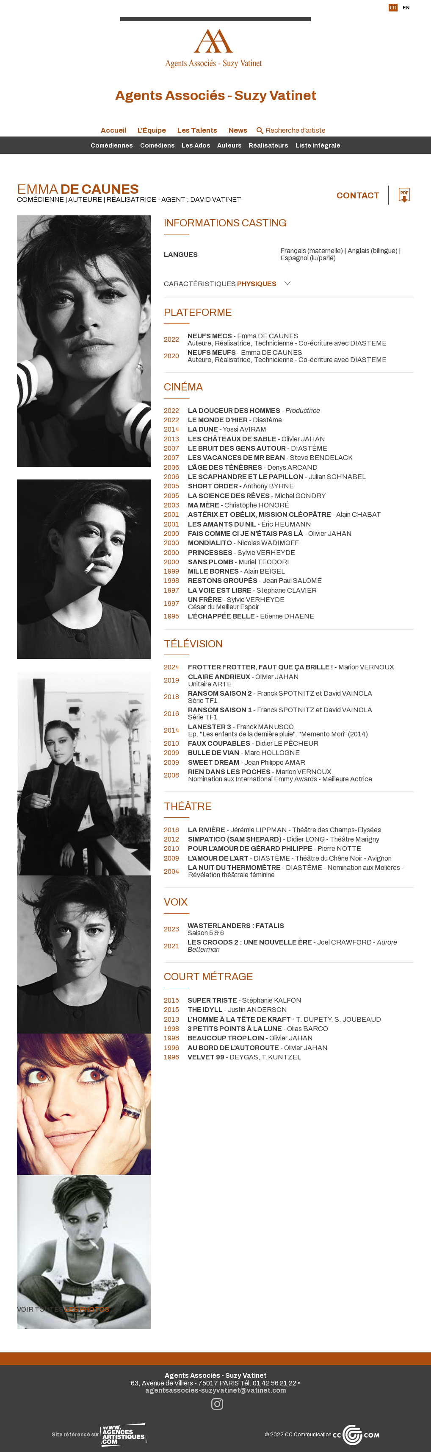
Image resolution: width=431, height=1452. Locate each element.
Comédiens (157, 145)
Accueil (113, 130)
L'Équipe (152, 130)
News (238, 130)
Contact (358, 195)
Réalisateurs (268, 145)
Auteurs (229, 145)
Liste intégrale (318, 145)
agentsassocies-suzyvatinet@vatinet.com (215, 1390)
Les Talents (197, 130)
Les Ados (196, 145)
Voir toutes (70, 1309)
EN (406, 7)
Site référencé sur (99, 1435)
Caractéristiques (227, 283)
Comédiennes (112, 145)
